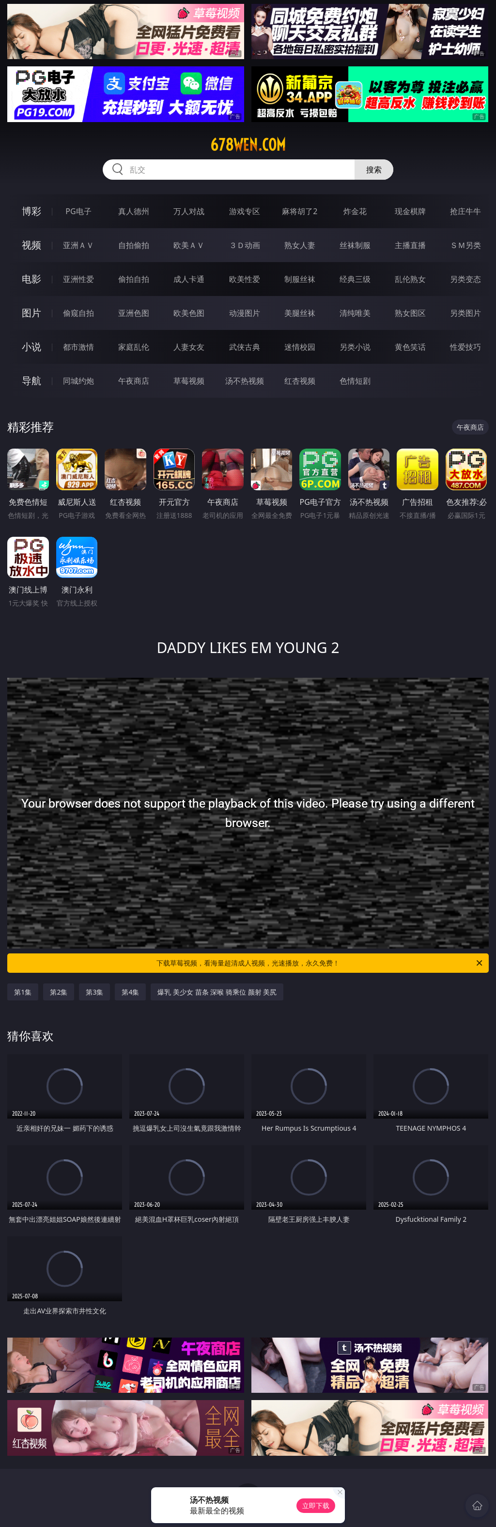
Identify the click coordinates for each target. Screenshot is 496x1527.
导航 (31, 380)
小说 (31, 346)
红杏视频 (299, 380)
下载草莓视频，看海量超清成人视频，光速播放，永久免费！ (320, 963)
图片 (31, 312)
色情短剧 (355, 380)
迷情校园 (299, 347)
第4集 (130, 992)
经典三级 (355, 279)
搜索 (374, 169)
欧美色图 (188, 313)
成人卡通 (188, 279)
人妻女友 (188, 347)
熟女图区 (410, 313)
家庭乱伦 (133, 347)
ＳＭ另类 (465, 245)
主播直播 (410, 245)
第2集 (58, 992)
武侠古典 (244, 347)
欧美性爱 (244, 279)
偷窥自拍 (78, 313)
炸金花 (355, 211)
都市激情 (78, 347)
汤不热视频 (244, 380)
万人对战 (188, 211)
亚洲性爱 (78, 279)
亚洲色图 (133, 313)
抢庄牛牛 (465, 211)
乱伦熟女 (410, 279)
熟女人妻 (299, 245)
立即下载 (315, 1505)
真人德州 (133, 211)
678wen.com (248, 145)
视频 (31, 244)
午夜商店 (133, 380)
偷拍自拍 (133, 279)
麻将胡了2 (299, 211)
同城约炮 (78, 380)
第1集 (22, 992)
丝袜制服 (355, 245)
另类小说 (355, 347)
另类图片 (465, 313)
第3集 (94, 992)
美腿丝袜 (299, 313)
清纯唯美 (355, 313)
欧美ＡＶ (188, 245)
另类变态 (465, 279)
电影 (31, 278)
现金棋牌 (410, 211)
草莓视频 (188, 380)
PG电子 (78, 211)
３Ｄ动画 (244, 245)
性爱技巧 (465, 347)
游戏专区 (244, 211)
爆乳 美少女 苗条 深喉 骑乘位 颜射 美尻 (217, 992)
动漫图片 (244, 313)
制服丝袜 (299, 279)
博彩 (31, 211)
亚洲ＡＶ (78, 245)
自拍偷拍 (133, 245)
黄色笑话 (410, 347)
